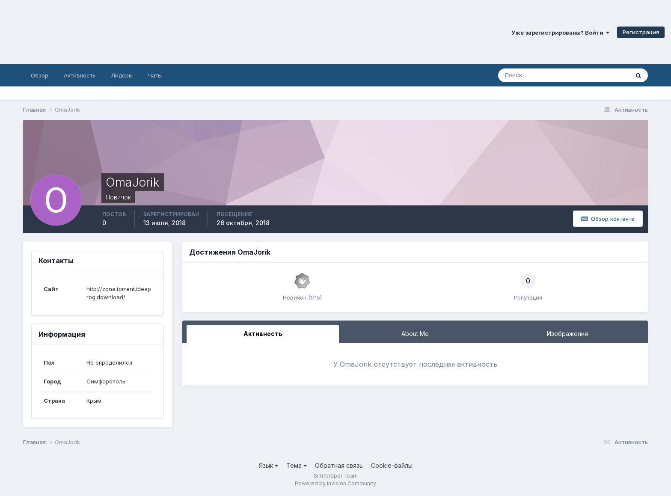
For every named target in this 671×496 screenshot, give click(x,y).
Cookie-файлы (392, 465)
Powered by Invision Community (335, 483)
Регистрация (641, 32)
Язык (268, 465)
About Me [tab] (415, 333)
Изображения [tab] (567, 333)
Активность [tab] (262, 333)
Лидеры (122, 75)
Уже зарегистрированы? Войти (560, 32)
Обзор (39, 75)
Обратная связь (339, 465)
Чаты (155, 75)
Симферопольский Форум (117, 32)
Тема (296, 465)
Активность (79, 75)
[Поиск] (527, 75)
